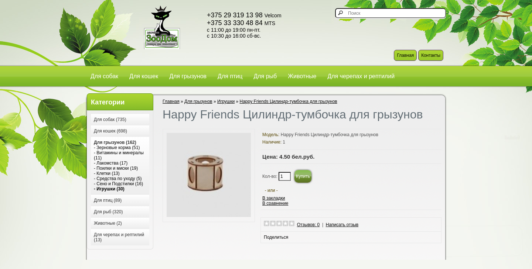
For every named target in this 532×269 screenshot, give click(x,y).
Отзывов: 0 (308, 224)
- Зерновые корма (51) (117, 147)
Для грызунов (188, 76)
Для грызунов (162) (115, 142)
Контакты (430, 55)
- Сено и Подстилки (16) (118, 183)
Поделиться (276, 237)
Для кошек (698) (110, 131)
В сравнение (275, 203)
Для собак (104, 76)
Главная (405, 55)
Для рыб (265, 76)
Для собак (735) (110, 119)
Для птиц (230, 76)
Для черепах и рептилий (361, 76)
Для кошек (143, 76)
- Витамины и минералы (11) (119, 155)
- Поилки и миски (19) (116, 168)
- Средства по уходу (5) (118, 178)
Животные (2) (108, 223)
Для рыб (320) (108, 211)
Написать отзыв (342, 224)
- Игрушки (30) (109, 189)
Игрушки (226, 101)
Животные (302, 76)
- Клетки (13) (107, 173)
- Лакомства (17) (110, 163)
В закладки (273, 198)
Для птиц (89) (108, 200)
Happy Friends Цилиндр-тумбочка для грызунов (288, 101)
